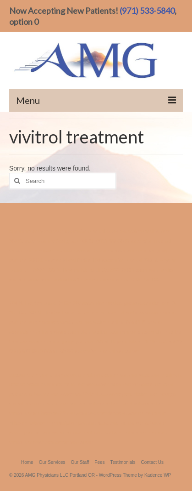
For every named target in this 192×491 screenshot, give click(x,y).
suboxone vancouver (120, 423)
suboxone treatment (110, 403)
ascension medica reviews (61, 250)
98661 (87, 241)
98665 (38, 270)
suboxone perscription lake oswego (137, 394)
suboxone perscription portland (62, 423)
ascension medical (122, 260)
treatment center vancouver (63, 442)
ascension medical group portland (56, 341)
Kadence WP (157, 475)
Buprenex (102, 250)
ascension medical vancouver (107, 351)
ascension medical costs (91, 231)
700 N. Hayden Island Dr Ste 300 (82, 270)
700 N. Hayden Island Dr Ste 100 (64, 260)
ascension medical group (52, 241)
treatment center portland (109, 374)
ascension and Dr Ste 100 (131, 279)
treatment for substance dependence (81, 413)
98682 (16, 241)
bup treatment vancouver (36, 231)
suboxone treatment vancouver (74, 384)
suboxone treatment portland (91, 432)
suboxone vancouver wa (54, 394)
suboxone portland (67, 403)
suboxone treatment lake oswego (45, 374)
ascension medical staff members (64, 279)
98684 (127, 270)
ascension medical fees (145, 231)
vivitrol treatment (27, 403)
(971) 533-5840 (147, 11)
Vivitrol (90, 394)
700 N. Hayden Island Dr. (55, 312)
